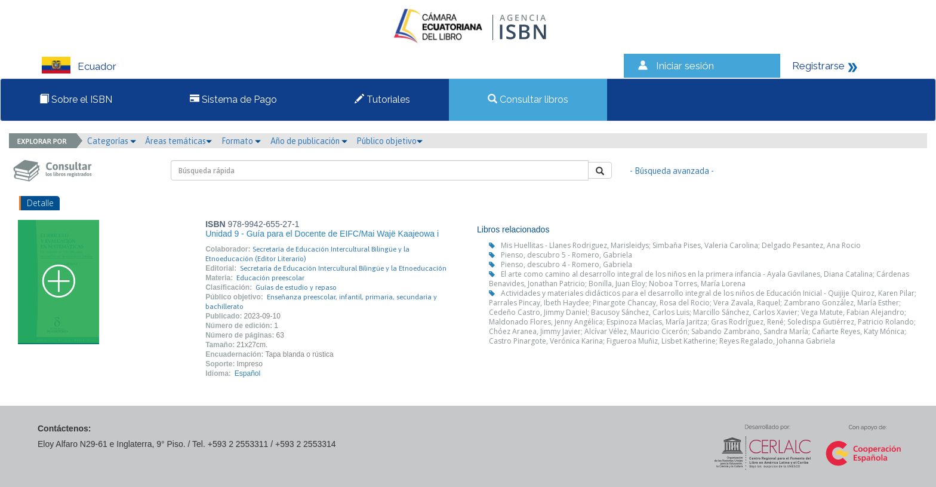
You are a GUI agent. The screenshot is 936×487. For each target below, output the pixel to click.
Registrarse (818, 66)
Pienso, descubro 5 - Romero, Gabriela (566, 255)
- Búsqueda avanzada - (672, 171)
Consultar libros (528, 99)
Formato (241, 141)
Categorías (111, 141)
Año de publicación (308, 141)
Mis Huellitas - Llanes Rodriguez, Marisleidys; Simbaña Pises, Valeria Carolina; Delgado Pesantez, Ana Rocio (681, 245)
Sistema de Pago (233, 99)
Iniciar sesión (685, 66)
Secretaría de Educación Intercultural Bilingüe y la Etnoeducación (343, 268)
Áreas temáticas (178, 141)
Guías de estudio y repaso (296, 287)
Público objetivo (389, 141)
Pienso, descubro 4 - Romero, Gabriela (566, 264)
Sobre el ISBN (75, 99)
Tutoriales (382, 99)
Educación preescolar (270, 278)
